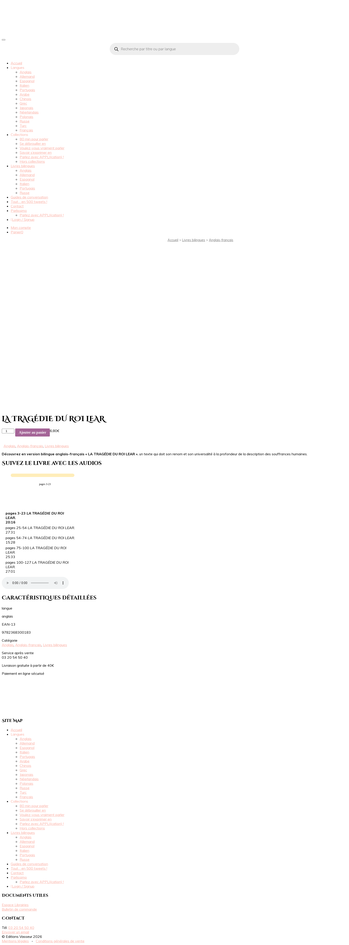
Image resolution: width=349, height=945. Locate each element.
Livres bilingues (23, 166)
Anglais (26, 72)
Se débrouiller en (33, 143)
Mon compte (21, 227)
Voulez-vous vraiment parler (42, 148)
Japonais (26, 107)
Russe (24, 121)
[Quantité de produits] (8, 431)
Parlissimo (19, 210)
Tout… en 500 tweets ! (29, 201)
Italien (24, 85)
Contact (17, 206)
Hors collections (32, 161)
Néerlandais (29, 112)
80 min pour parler (34, 139)
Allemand (27, 76)
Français (26, 130)
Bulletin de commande (19, 909)
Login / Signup (22, 219)
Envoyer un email (15, 932)
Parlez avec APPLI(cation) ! (42, 157)
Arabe (24, 94)
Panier (17, 232)
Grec (23, 103)
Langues (17, 67)
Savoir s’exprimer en (36, 152)
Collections (19, 134)
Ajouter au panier (32, 432)
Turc (23, 125)
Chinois (25, 99)
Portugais (27, 90)
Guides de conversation (29, 197)
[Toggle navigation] (3, 39)
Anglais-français (221, 240)
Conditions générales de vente (60, 941)
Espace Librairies (15, 905)
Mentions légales (15, 941)
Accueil (16, 63)
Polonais (26, 116)
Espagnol (27, 81)
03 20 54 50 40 (21, 927)
